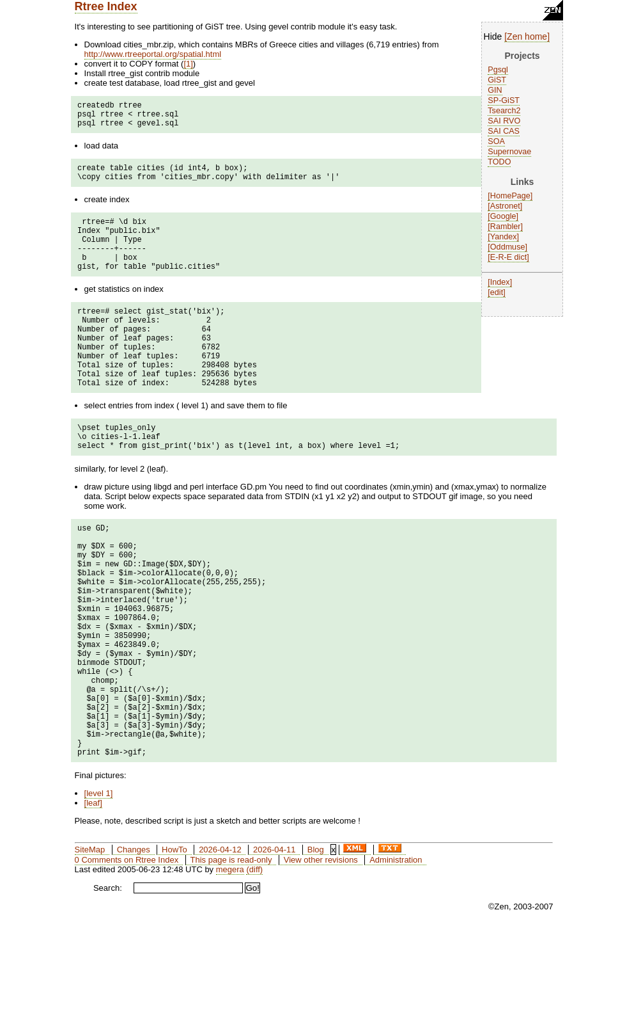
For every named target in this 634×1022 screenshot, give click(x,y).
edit (496, 292)
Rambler (505, 226)
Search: (107, 982)
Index (500, 282)
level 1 (98, 887)
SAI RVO (504, 120)
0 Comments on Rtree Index (127, 954)
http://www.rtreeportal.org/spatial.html (153, 54)
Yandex (503, 236)
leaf (93, 897)
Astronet (505, 206)
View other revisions (321, 954)
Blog (315, 943)
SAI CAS (504, 131)
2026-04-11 (274, 943)
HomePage (510, 195)
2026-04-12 (220, 943)
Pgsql (498, 69)
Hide (493, 36)
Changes (133, 943)
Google (503, 216)
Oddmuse (507, 247)
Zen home (527, 36)
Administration (395, 954)
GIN (495, 90)
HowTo (174, 943)
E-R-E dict (508, 257)
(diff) (254, 963)
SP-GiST (504, 100)
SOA (496, 141)
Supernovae (509, 151)
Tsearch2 (504, 110)
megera (230, 963)
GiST (497, 80)
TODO (499, 161)
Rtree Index (106, 6)
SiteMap (90, 943)
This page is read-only (231, 954)
